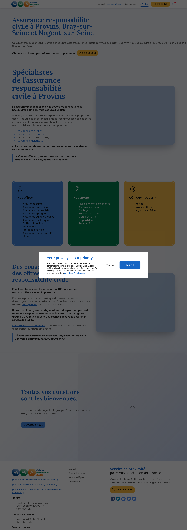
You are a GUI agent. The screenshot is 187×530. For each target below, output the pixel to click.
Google (67, 273)
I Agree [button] (130, 265)
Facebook (78, 273)
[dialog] (93, 265)
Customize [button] (110, 265)
